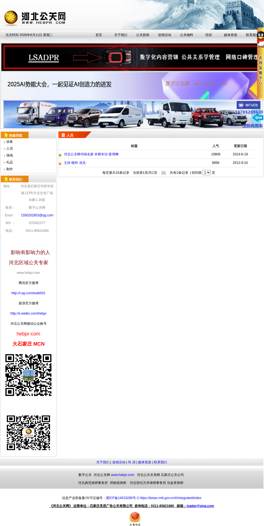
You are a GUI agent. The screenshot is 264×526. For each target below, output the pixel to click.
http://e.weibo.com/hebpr (28, 313)
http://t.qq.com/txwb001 (28, 293)
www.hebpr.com (122, 475)
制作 (9, 169)
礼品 (9, 162)
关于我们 (120, 35)
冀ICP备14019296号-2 (122, 498)
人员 (9, 148)
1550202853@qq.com (37, 215)
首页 (99, 35)
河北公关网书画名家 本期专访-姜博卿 (91, 154)
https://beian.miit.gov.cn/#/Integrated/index (170, 498)
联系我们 (160, 462)
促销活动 (164, 35)
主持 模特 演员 (75, 163)
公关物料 (186, 35)
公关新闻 (142, 35)
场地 (9, 155)
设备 (9, 142)
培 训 (131, 462)
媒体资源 (144, 462)
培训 (208, 35)
